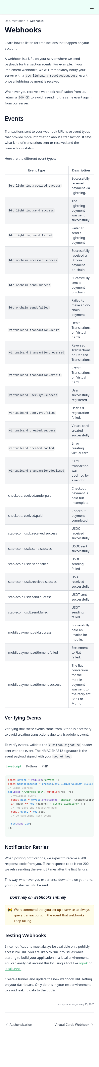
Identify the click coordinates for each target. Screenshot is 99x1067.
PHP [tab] (45, 766)
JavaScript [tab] (13, 766)
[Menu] (92, 7)
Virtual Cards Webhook (74, 1024)
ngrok (83, 963)
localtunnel (13, 969)
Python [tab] (31, 766)
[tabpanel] (49, 803)
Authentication (18, 1024)
